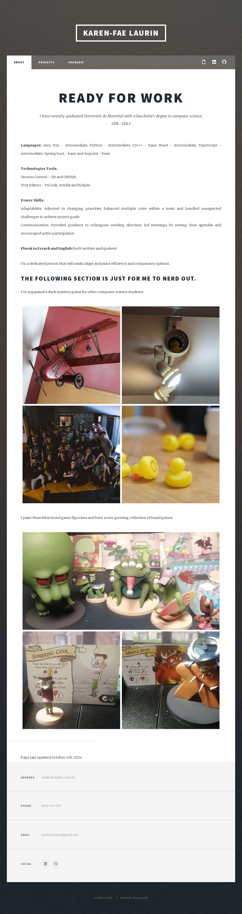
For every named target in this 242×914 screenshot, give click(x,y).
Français (76, 62)
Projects (47, 62)
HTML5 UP (141, 898)
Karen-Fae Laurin (121, 33)
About (19, 62)
